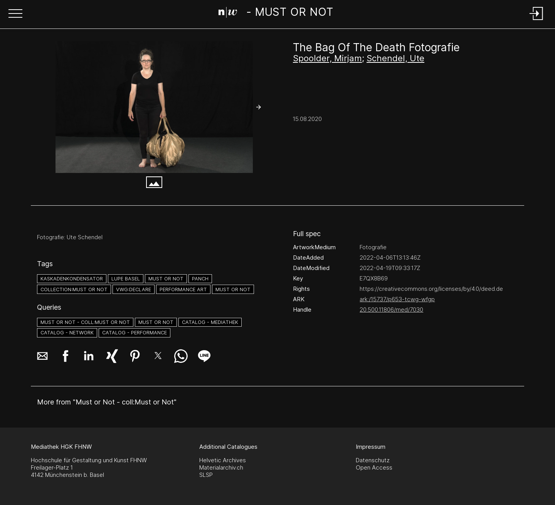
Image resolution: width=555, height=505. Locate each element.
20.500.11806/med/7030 (391, 309)
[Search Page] (276, 13)
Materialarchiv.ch (221, 467)
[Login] (536, 20)
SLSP (206, 474)
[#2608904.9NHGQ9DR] (154, 107)
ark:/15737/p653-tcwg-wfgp (397, 299)
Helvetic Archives (222, 460)
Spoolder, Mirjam (327, 58)
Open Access (374, 467)
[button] (15, 14)
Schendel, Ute (395, 58)
